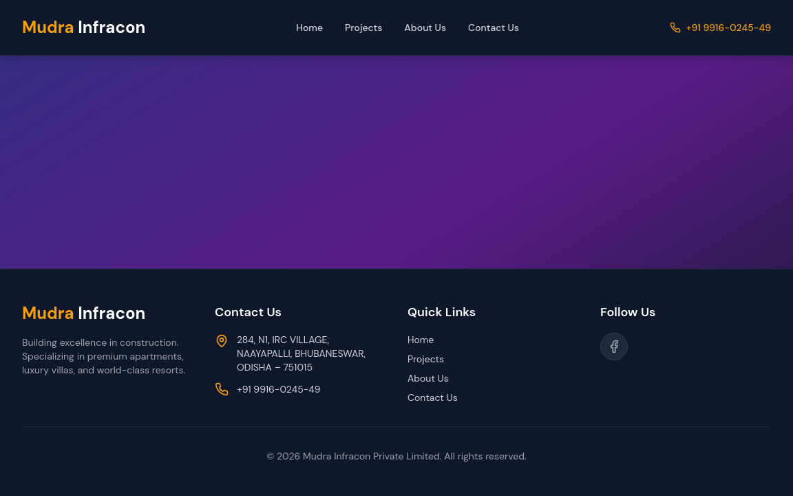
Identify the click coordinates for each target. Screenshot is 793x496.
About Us (425, 27)
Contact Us (493, 27)
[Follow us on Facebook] (614, 346)
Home (309, 27)
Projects (363, 27)
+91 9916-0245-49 (728, 27)
